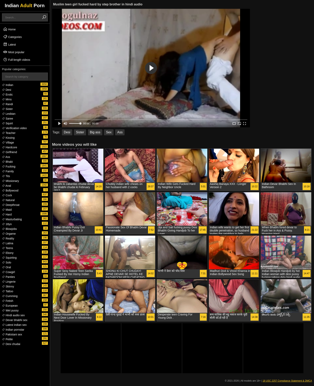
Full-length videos (16, 59)
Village (8, 142)
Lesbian (8, 113)
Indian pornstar (13, 329)
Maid (7, 209)
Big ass (95, 132)
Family (8, 171)
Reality (8, 238)
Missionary (10, 181)
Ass (6, 157)
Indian (7, 85)
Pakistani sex (12, 334)
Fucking (8, 166)
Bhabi (7, 161)
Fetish (7, 300)
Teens (7, 248)
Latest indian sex (14, 324)
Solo (6, 262)
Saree (7, 118)
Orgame (9, 233)
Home (9, 29)
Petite (7, 339)
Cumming (10, 296)
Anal (6, 185)
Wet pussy (10, 310)
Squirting (9, 257)
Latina (7, 243)
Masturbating (12, 219)
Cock (7, 195)
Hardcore (9, 147)
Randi (7, 104)
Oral (6, 267)
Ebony (8, 252)
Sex (109, 132)
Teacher (8, 133)
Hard (7, 214)
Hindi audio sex (13, 315)
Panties (8, 276)
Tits (6, 176)
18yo (7, 224)
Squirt (7, 123)
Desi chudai (11, 344)
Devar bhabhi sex (14, 320)
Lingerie (9, 281)
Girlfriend (9, 152)
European (10, 305)
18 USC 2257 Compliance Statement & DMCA (287, 380)
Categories (12, 37)
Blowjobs (9, 228)
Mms (7, 99)
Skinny (8, 286)
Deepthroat (10, 204)
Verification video (14, 128)
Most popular (13, 52)
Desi (6, 89)
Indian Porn (24, 5)
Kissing (8, 137)
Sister (7, 109)
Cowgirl (8, 272)
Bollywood (10, 190)
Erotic (7, 94)
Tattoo (7, 291)
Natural (8, 200)
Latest (9, 44)
